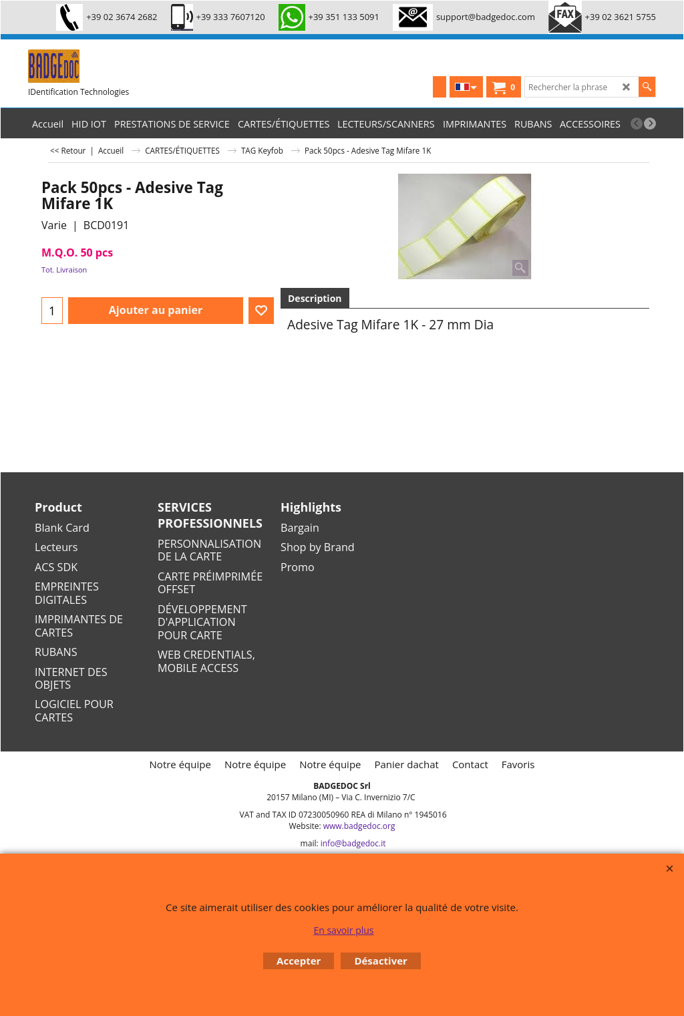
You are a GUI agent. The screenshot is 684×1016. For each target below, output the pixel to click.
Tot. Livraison (64, 270)
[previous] (637, 124)
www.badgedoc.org (359, 826)
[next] (650, 124)
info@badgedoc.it (353, 843)
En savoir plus (343, 930)
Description (315, 298)
